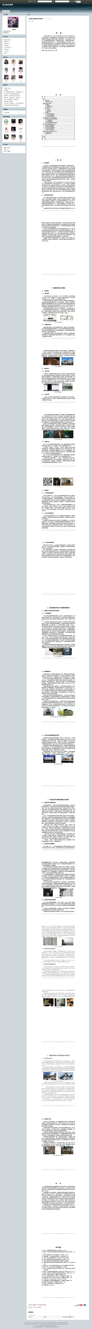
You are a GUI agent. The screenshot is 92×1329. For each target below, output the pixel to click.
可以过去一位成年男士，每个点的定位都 (13, 103)
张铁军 (6, 124)
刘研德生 (13, 132)
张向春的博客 (7, 5)
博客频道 (8, 1)
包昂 (21, 72)
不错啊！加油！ (8, 88)
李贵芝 (13, 139)
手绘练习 (6, 49)
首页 (4, 11)
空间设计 (6, 43)
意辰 (21, 132)
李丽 (6, 72)
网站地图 (65, 1322)
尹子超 (13, 72)
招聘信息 (54, 1322)
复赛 (5, 53)
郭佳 (6, 64)
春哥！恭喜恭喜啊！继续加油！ (11, 99)
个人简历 (6, 51)
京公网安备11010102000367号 (51, 1326)
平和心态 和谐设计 (37, 1307)
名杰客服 (6, 132)
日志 (8, 11)
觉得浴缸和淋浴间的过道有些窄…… (12, 105)
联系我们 (44, 1322)
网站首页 (30, 1)
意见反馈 (49, 1322)
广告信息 (34, 1322)
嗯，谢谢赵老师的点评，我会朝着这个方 (13, 92)
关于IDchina (28, 1322)
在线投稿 (39, 1322)
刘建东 (6, 139)
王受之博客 (6, 112)
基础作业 (6, 41)
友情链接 (59, 1322)
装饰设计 (21, 124)
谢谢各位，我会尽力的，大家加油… (12, 97)
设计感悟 (6, 45)
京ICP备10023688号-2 (38, 1326)
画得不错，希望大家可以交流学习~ (12, 95)
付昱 (13, 64)
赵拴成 (20, 64)
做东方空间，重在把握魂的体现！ (12, 93)
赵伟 (13, 80)
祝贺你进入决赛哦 (8, 101)
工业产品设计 (7, 47)
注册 (73, 1317)
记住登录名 (65, 1317)
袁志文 (13, 124)
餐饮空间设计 (7, 40)
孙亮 (6, 80)
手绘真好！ (6, 90)
